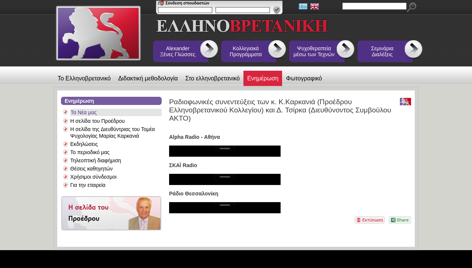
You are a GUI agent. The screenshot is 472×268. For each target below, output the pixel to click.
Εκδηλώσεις (84, 144)
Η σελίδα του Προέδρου (97, 121)
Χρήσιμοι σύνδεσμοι (93, 177)
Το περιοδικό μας (90, 152)
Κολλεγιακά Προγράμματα (246, 51)
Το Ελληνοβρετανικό (84, 78)
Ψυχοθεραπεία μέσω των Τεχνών (314, 51)
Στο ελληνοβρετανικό (212, 78)
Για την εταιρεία (88, 185)
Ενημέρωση (262, 78)
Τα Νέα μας (84, 112)
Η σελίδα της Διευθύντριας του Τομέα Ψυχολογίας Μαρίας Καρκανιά (112, 132)
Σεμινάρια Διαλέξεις (382, 51)
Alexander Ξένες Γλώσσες (177, 51)
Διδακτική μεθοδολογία (148, 78)
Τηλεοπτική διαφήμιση (95, 160)
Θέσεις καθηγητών (91, 169)
